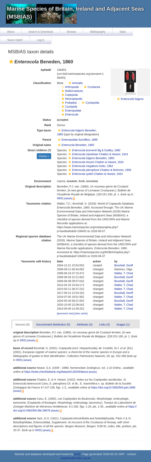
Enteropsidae (71, 110)
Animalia (75, 83)
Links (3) (104, 324)
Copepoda (69, 94)
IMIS (60, 198)
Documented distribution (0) (53, 324)
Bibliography (97, 31)
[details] (68, 198)
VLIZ (77, 454)
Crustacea (91, 87)
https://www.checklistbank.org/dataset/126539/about (56, 371)
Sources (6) (22, 324)
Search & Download (41, 31)
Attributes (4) (84, 324)
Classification (42, 83)
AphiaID (46, 69)
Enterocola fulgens (132, 99)
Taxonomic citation (38, 203)
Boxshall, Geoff (123, 265)
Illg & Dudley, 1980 (93, 150)
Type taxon (44, 130)
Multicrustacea (72, 90)
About (10, 31)
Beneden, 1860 (75, 145)
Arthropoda (70, 87)
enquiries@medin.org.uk (75, 458)
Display (44, 156)
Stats (123, 31)
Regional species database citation (33, 238)
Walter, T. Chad (123, 273)
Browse (71, 31)
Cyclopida (69, 106)
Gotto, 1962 (90, 166)
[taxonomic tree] (65, 313)
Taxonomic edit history (36, 261)
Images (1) (123, 324)
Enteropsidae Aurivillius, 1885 (77, 139)
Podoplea (69, 102)
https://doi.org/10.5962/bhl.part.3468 (113, 387)
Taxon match (15, 39)
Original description (38, 186)
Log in (40, 39)
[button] (11, 61)
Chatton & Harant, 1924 (97, 154)
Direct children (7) (39, 150)
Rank (47, 125)
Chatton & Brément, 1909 (99, 170)
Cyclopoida (90, 102)
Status (47, 119)
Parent (46, 139)
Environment (42, 181)
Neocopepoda (71, 98)
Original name (42, 145)
